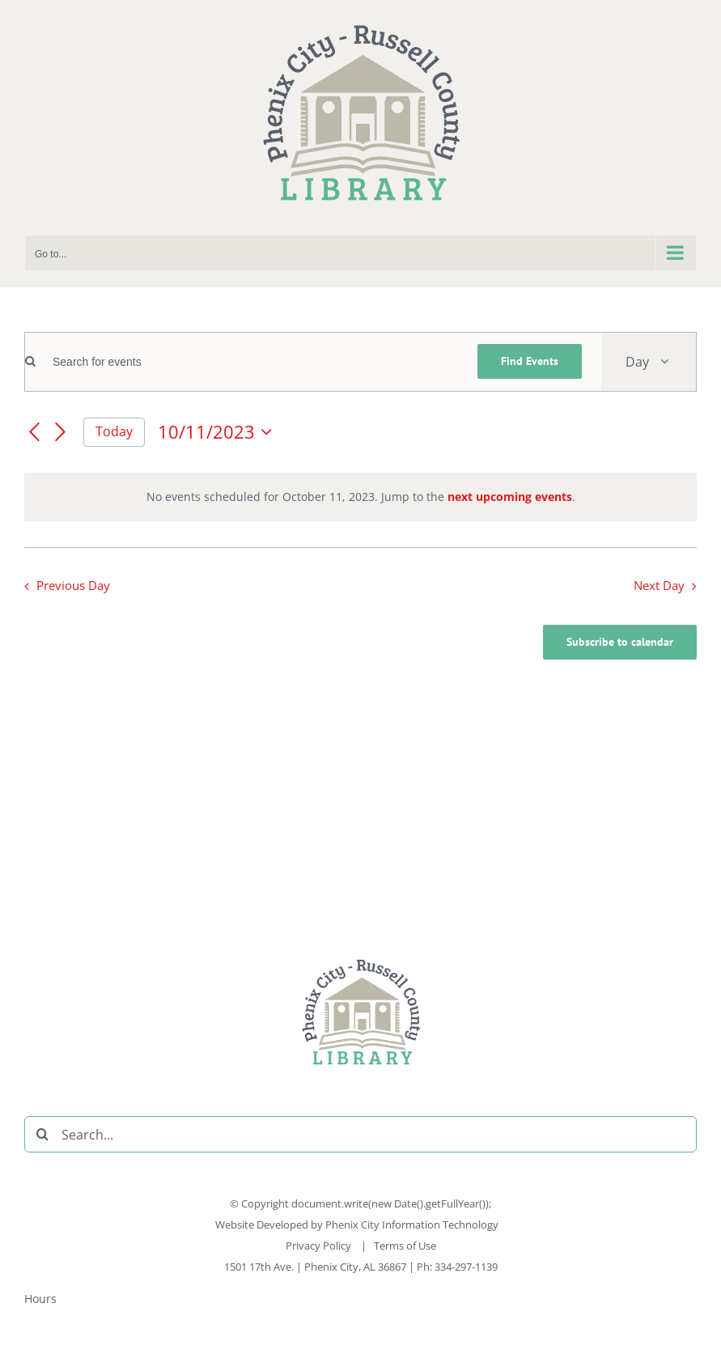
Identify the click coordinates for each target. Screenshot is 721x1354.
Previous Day (73, 585)
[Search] (42, 1134)
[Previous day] (34, 433)
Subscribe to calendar (619, 642)
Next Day (659, 585)
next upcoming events (509, 496)
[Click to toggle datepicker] (218, 432)
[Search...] (360, 1134)
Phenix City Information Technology (411, 1224)
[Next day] (60, 433)
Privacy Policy (320, 1245)
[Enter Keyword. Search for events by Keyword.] (247, 362)
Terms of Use (405, 1245)
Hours (40, 1298)
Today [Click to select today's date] (114, 431)
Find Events (529, 361)
